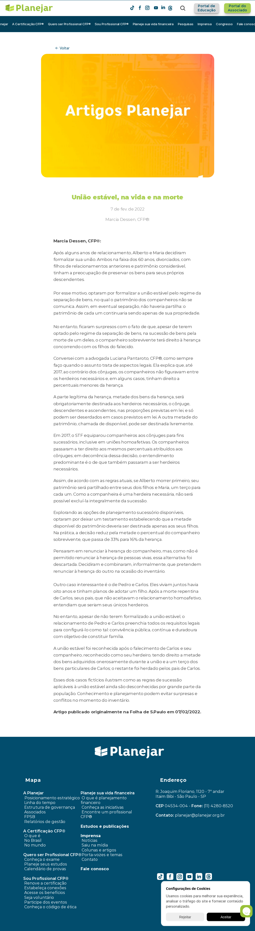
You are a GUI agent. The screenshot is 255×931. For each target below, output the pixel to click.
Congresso (224, 24)
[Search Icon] (183, 8)
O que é (32, 835)
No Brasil (33, 840)
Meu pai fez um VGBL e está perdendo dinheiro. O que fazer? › (187, 733)
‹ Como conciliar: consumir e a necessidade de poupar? (61, 733)
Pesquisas (185, 24)
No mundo (35, 845)
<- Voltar (62, 48)
